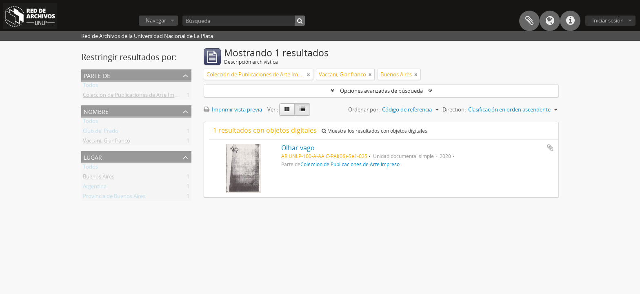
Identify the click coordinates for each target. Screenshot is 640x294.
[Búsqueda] (243, 21)
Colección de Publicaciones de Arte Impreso (135, 96)
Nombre (96, 110)
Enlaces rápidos (570, 21)
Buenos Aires (98, 178)
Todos (90, 86)
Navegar (156, 20)
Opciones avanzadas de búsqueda (381, 90)
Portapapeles (529, 21)
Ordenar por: (364, 109)
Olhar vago (298, 147)
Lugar (93, 156)
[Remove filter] (308, 74)
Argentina (95, 188)
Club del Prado (100, 132)
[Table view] (302, 109)
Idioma (550, 21)
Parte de (97, 74)
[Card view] (287, 109)
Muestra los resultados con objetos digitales (374, 130)
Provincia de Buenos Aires (114, 197)
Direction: (454, 109)
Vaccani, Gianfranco (106, 142)
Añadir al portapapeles (550, 148)
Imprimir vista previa (233, 109)
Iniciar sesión (608, 20)
